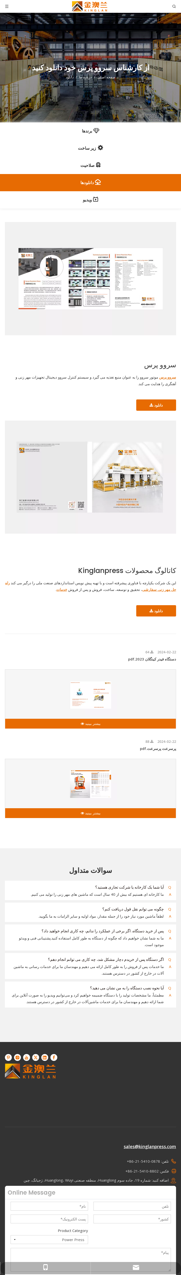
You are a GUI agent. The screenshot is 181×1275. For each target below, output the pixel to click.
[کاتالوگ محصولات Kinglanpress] (90, 477)
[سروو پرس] (90, 278)
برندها (90, 131)
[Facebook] (53, 1057)
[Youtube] (26, 1057)
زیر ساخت (90, 148)
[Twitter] (35, 1057)
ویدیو (90, 200)
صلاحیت (90, 165)
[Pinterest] (8, 1057)
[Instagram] (17, 1057)
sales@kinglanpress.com (150, 1146)
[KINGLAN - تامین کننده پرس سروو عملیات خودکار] (30, 1088)
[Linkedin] (44, 1057)
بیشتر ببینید (91, 723)
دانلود (156, 405)
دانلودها (90, 182)
